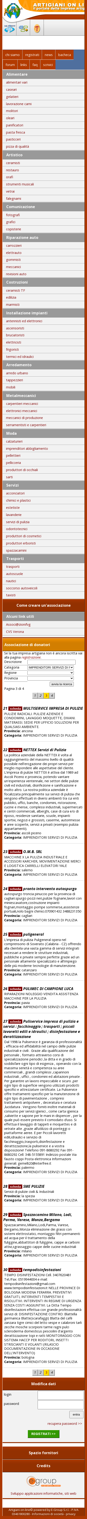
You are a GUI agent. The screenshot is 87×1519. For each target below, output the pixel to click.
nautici (11, 581)
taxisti (11, 595)
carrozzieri (14, 245)
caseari (11, 89)
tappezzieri (14, 380)
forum (10, 65)
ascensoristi (15, 328)
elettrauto (14, 252)
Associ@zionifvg (18, 624)
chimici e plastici (18, 500)
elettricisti (13, 342)
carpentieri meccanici (22, 403)
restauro (12, 170)
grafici (10, 222)
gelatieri (12, 96)
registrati (32, 55)
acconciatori (15, 493)
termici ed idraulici (20, 356)
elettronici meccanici (21, 411)
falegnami (13, 198)
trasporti (12, 566)
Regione (10, 673)
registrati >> (43, 1433)
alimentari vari (16, 82)
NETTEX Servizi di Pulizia (37, 749)
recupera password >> (65, 1423)
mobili (10, 387)
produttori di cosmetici (23, 536)
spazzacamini (16, 550)
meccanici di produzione (24, 418)
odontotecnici (16, 529)
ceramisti (13, 163)
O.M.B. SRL (25, 851)
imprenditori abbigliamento (27, 448)
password (11, 1403)
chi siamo (12, 55)
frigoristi (12, 349)
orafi (9, 177)
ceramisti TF (15, 290)
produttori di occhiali (22, 470)
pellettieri (13, 455)
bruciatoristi (15, 335)
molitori (12, 111)
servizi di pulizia (17, 522)
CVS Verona (15, 631)
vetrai (10, 191)
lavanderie (14, 515)
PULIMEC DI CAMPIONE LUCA (40, 988)
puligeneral (26, 934)
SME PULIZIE (26, 1186)
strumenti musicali (20, 184)
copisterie (13, 229)
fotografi (13, 215)
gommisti (13, 259)
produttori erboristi (21, 543)
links (23, 65)
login (7, 1394)
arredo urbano (17, 373)
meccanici (13, 267)
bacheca (64, 55)
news (49, 55)
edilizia (11, 297)
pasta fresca (15, 132)
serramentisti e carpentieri (26, 425)
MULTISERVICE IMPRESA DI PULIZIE (45, 708)
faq (35, 65)
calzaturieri (14, 441)
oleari (10, 118)
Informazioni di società (48, 1514)
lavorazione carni (19, 104)
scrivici (48, 65)
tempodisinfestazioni (34, 1269)
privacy (70, 1514)
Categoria (11, 667)
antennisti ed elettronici (24, 321)
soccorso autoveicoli (21, 588)
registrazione (31, 657)
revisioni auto (16, 274)
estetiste (13, 507)
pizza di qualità (17, 146)
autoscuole (14, 574)
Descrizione (13, 662)
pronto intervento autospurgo (42, 888)
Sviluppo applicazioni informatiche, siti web (43, 1492)
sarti (9, 477)
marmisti (12, 304)
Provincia (11, 678)
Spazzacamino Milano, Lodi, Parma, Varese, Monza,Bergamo (37, 1217)
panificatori (14, 125)
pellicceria (13, 462)
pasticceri (13, 139)
